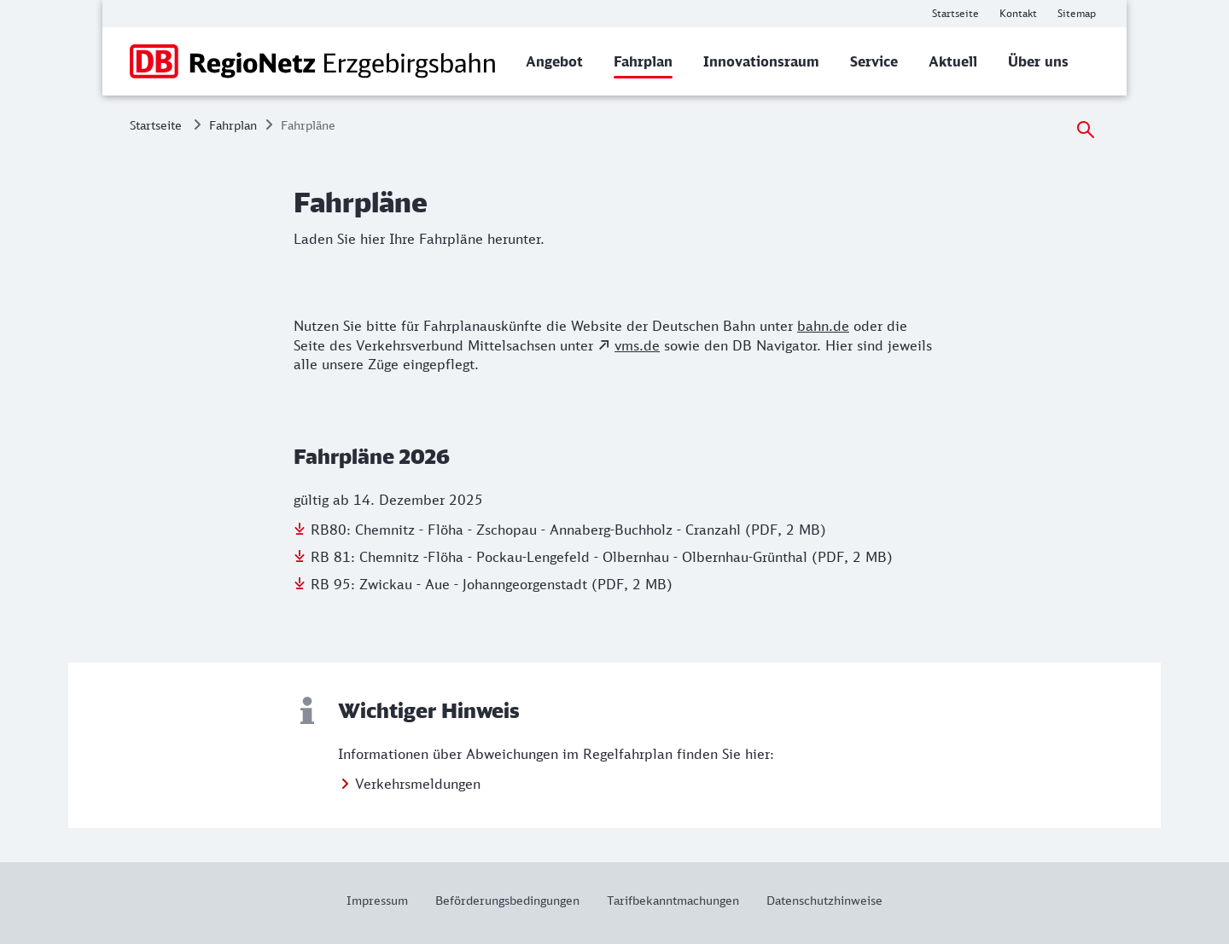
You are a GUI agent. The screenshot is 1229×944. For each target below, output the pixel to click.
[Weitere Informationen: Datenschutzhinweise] (817, 900)
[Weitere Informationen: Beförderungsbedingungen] (507, 900)
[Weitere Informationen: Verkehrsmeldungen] (409, 783)
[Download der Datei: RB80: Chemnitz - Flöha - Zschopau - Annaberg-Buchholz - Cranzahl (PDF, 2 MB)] (560, 529)
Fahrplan (233, 125)
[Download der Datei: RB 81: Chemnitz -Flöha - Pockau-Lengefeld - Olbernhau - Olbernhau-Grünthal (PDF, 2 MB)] (593, 557)
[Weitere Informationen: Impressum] (384, 900)
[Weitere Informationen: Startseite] (955, 13)
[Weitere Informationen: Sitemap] (1076, 13)
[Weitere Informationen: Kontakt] (1018, 13)
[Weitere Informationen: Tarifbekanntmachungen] (673, 900)
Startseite (156, 125)
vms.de (637, 345)
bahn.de (823, 325)
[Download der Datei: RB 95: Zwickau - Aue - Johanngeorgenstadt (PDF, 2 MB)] (483, 584)
